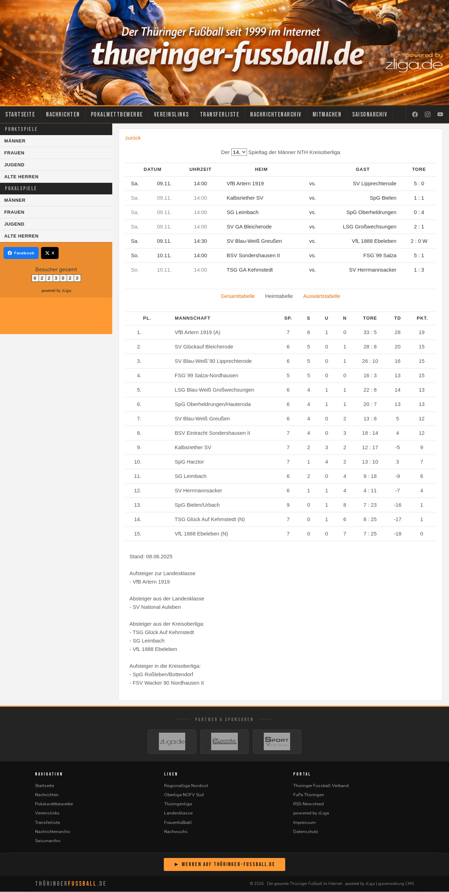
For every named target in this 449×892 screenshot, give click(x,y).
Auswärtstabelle (321, 296)
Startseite (20, 114)
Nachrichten (63, 114)
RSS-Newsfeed (308, 804)
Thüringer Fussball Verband (321, 786)
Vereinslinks (171, 114)
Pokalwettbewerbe (117, 114)
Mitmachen (327, 114)
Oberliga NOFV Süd (184, 795)
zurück (133, 138)
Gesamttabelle (238, 296)
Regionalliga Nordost (186, 786)
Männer (15, 141)
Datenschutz (305, 832)
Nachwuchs (176, 832)
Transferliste (220, 114)
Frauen (14, 152)
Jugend (14, 164)
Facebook (21, 253)
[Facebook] (415, 115)
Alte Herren (21, 176)
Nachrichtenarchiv (276, 114)
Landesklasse (178, 813)
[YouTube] (440, 115)
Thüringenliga (178, 804)
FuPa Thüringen (308, 795)
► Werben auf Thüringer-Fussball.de (224, 864)
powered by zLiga (56, 290)
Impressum (304, 823)
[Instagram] (428, 115)
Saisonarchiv (369, 114)
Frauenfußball (178, 823)
